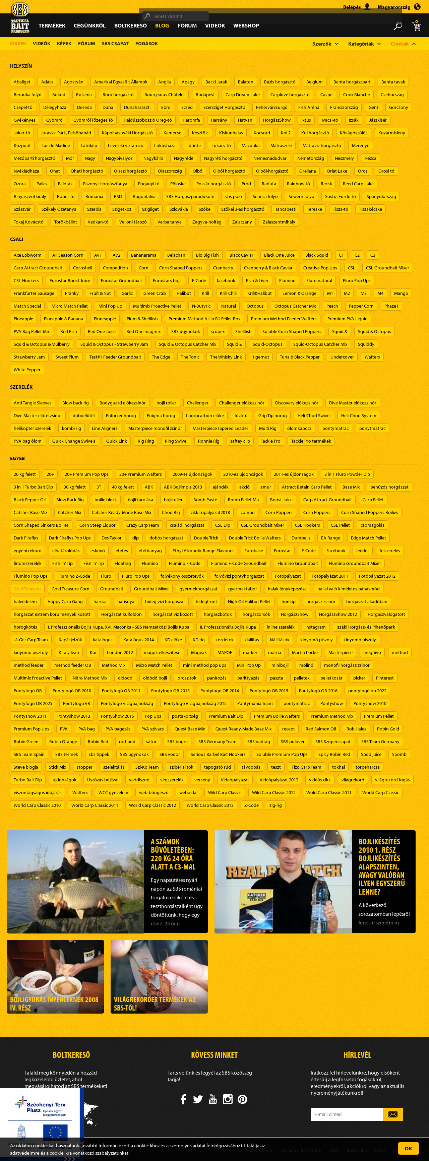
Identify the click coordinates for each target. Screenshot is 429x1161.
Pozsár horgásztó (213, 184)
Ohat (55, 171)
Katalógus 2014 (138, 640)
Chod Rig (171, 512)
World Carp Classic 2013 (210, 805)
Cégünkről (90, 25)
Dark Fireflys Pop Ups (70, 538)
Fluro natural (319, 280)
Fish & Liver (257, 280)
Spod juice (371, 754)
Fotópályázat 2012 (377, 576)
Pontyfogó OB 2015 (269, 691)
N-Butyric (201, 306)
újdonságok (64, 780)
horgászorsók (256, 614)
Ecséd (187, 107)
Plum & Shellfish (142, 319)
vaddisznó (139, 780)
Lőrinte (193, 145)
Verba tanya (170, 222)
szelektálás (114, 767)
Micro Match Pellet (70, 306)
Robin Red (98, 741)
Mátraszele (281, 145)
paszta (276, 678)
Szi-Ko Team (147, 767)
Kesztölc (200, 133)
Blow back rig (75, 403)
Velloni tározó (133, 222)
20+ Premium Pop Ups (87, 474)
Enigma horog (161, 415)
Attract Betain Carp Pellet (307, 487)
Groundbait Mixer (151, 589)
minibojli (280, 665)
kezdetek (225, 640)
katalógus (103, 640)
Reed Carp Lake (358, 184)
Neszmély (344, 158)
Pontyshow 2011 (30, 716)
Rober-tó (66, 196)
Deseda (84, 107)
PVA (64, 729)
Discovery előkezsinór (296, 403)
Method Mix (113, 665)
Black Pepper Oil (30, 500)
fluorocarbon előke (205, 415)
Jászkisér (378, 120)
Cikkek (18, 43)
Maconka (251, 145)
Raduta (269, 184)
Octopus (255, 306)
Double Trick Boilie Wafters (255, 538)
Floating (123, 563)
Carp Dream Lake (243, 94)
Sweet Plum (67, 357)
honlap (289, 601)
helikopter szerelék (32, 428)
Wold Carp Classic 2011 (329, 792)
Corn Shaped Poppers (180, 268)
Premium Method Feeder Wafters (284, 319)
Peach (332, 306)
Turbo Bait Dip (28, 780)
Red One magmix (143, 331)
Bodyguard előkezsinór (123, 403)
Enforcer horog (121, 415)
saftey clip (240, 441)
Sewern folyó (301, 196)
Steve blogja (26, 767)
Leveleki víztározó (125, 145)
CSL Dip (222, 525)
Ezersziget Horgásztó (224, 107)
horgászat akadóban (366, 601)
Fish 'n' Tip (62, 563)
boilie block (106, 500)
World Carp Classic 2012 (152, 805)
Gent (373, 107)
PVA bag (86, 729)
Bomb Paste (205, 500)
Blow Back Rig (70, 500)
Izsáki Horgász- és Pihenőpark (365, 627)
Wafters (372, 357)
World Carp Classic (380, 792)
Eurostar (282, 550)
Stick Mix (57, 767)
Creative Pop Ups (320, 268)
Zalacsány (242, 222)
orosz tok (187, 678)
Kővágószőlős (354, 133)
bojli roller (166, 403)
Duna (108, 107)
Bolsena (84, 94)
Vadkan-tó (98, 222)
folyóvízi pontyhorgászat (239, 576)
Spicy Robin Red (334, 754)
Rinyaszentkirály (30, 196)
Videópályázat (235, 780)
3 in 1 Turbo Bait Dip (33, 487)
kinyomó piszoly (316, 640)
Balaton (245, 82)
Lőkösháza (165, 145)
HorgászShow (277, 120)
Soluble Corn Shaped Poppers (291, 331)
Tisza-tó (340, 209)
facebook (226, 280)
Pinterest (385, 678)
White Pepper (27, 370)
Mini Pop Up (110, 306)
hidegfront (206, 601)
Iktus (306, 120)
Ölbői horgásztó (229, 171)
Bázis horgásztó (280, 82)
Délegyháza (54, 107)
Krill (205, 293)
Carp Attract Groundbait (38, 268)
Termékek (52, 25)
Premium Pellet (379, 716)
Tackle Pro (271, 441)
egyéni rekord (28, 550)
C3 (372, 255)
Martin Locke (305, 652)
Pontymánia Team (255, 703)
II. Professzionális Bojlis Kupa (228, 627)
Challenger (197, 403)
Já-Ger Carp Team (31, 640)
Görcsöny (398, 107)
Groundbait (111, 589)
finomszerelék (28, 563)
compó (248, 512)
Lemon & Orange (299, 293)
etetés (122, 550)
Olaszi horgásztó (130, 171)
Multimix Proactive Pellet (157, 306)
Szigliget (150, 209)
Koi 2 (286, 133)
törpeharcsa (368, 767)
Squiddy (366, 344)
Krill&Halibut (259, 293)
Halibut (184, 293)
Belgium (314, 82)
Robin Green (26, 741)
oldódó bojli (155, 678)
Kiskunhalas (231, 133)
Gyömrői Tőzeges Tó (93, 120)
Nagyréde (183, 158)
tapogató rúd (217, 767)
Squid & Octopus (374, 331)
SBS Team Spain (29, 754)
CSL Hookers (26, 280)
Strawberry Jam (29, 357)
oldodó (125, 678)
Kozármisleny (391, 133)
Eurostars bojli (167, 280)
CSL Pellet (340, 525)
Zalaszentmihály (279, 222)
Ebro (166, 107)
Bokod (58, 94)
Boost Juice (281, 500)
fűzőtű (241, 415)
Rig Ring (146, 441)
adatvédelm (22, 1153)
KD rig (199, 640)
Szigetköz (121, 209)
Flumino (287, 280)
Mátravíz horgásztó (322, 145)
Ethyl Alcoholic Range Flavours (203, 550)
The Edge (161, 357)
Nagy (90, 158)
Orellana (307, 171)
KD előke (173, 640)
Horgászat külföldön (121, 614)
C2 (357, 255)
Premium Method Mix (332, 716)
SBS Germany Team (217, 741)
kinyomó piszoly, (360, 640)
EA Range (330, 538)
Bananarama (144, 255)
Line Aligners (105, 428)
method (400, 652)
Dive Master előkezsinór (352, 403)
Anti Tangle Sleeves (33, 403)
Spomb (399, 754)
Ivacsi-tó (330, 120)
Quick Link (116, 441)
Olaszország (170, 171)
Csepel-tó (23, 107)
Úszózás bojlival (102, 780)
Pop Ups (153, 716)
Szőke (204, 209)
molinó (306, 665)
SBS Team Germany (380, 741)
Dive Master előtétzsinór (38, 415)
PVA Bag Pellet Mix (32, 331)
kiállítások (280, 640)
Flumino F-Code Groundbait (239, 563)
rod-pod (127, 741)
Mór (70, 158)
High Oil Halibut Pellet (249, 601)
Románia (94, 196)
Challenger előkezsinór (241, 403)
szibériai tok (181, 767)
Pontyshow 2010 (370, 703)
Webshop (246, 25)
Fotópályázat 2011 (330, 576)
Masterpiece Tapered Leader (220, 428)
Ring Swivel (176, 441)
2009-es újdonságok (192, 474)
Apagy (188, 82)
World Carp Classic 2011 (94, 805)
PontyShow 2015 (117, 716)
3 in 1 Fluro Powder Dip (347, 474)
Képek (64, 43)
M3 (364, 293)
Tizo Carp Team (306, 767)
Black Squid (316, 255)
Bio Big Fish (207, 255)
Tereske (314, 209)
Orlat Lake (337, 171)
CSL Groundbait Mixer (387, 268)
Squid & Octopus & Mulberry (42, 344)
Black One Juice (279, 255)
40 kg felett (123, 487)
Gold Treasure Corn (70, 589)
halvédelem (25, 601)
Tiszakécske (370, 209)
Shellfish (243, 331)
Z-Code (251, 805)
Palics (42, 184)
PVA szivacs (152, 729)
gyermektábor (242, 589)
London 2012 (120, 652)
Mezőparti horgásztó (34, 158)
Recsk (326, 184)
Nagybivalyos (119, 158)
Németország (310, 158)
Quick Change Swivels (74, 441)
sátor (151, 741)
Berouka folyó (28, 94)
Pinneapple (105, 319)
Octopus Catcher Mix (295, 306)
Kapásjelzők (70, 640)
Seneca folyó (265, 196)
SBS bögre (177, 741)
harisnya (125, 601)
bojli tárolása (140, 500)
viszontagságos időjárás (38, 792)
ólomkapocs (299, 428)
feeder (362, 550)
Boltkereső (130, 25)
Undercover (342, 357)
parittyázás (248, 678)
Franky (72, 293)
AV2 (116, 255)
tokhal (338, 767)
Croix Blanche (356, 94)
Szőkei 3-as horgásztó (242, 209)
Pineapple (23, 319)
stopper (85, 767)
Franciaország (344, 107)
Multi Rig (268, 428)
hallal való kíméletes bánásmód (348, 589)
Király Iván (69, 652)
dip (135, 538)
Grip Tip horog (272, 415)
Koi (93, 652)
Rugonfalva (144, 196)
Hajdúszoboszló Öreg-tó (148, 120)
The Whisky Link (226, 357)
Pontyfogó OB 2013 (170, 691)
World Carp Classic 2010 (37, 805)
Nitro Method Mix (90, 678)
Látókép (89, 145)
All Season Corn (67, 255)
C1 (341, 255)
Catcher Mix (69, 512)
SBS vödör (170, 754)
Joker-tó (22, 133)
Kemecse (172, 133)
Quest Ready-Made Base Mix (243, 729)
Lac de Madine (56, 145)
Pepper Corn (361, 306)
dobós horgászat (166, 538)
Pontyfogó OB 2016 (318, 691)
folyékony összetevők (182, 576)
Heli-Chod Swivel (314, 415)
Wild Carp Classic (224, 792)
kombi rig (71, 428)
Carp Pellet (373, 500)
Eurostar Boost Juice (70, 280)
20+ (50, 474)
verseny (202, 780)
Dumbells (301, 538)
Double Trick (206, 538)
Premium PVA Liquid (347, 319)
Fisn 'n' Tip (93, 563)
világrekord (353, 780)
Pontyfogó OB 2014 (219, 691)
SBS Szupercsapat (333, 741)
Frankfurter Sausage (34, 293)
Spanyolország (381, 196)
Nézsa (370, 158)
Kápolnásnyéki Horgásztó (127, 133)
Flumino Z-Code (74, 576)
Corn (143, 268)
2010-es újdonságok (243, 474)
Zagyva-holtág (207, 222)
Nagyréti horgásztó (223, 158)
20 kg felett (25, 474)
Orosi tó (386, 171)
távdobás (251, 767)
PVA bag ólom (28, 441)
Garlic (127, 293)
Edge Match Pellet (368, 538)
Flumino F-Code (184, 563)
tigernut (261, 357)
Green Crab (154, 293)
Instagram (315, 627)
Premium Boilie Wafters (277, 716)
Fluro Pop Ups (357, 280)
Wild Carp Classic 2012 (274, 792)
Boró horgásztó (118, 94)
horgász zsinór (320, 601)
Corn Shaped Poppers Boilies (369, 512)
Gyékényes (25, 120)
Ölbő (197, 171)
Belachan (176, 255)
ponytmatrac (372, 428)
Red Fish (68, 331)
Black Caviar (241, 255)
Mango (401, 293)
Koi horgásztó (315, 133)
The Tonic (190, 357)
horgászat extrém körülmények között (52, 614)
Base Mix (351, 487)
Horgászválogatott (386, 614)
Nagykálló (153, 158)
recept (288, 729)
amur (265, 487)
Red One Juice (102, 331)
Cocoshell (82, 268)
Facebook (336, 550)
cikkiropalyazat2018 (210, 512)
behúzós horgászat (389, 487)
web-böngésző (154, 792)
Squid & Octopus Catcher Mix (187, 344)
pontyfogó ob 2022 (367, 691)
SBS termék (66, 754)
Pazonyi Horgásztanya (105, 184)
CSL (351, 268)
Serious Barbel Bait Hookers (218, 754)
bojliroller (173, 500)
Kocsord (262, 133)
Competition (115, 268)
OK (409, 1148)
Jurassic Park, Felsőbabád (66, 133)
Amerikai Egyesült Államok (120, 82)
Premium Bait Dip (226, 716)
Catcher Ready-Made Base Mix (121, 512)
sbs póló (233, 196)
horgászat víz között (172, 614)
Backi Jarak (216, 82)
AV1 (98, 255)
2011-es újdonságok (294, 474)
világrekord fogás (392, 780)
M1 (330, 293)
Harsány (219, 120)
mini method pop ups (204, 665)
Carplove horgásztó (290, 94)
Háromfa (191, 120)
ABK (149, 487)
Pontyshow (331, 703)
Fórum (187, 25)
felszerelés (390, 550)
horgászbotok (218, 614)
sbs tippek (99, 754)
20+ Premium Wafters (140, 474)
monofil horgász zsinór (347, 665)
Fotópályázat (288, 576)
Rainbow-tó (298, 184)
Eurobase (253, 550)
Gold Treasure (27, 589)
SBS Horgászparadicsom (190, 196)
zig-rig (275, 805)
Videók (215, 25)
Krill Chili (228, 293)
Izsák (354, 120)
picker (359, 678)
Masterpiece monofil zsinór (155, 428)
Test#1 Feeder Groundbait (115, 357)
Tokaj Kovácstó (29, 222)
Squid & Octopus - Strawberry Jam (114, 344)
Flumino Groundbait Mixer (355, 563)
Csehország (392, 94)
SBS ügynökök (185, 331)
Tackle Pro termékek (311, 441)
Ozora (20, 184)
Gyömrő (54, 120)
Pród (246, 184)
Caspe (326, 94)
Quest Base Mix (190, 729)
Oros (363, 171)
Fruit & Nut (100, 293)
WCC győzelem (113, 792)
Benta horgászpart (352, 82)
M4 (380, 293)
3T (99, 487)
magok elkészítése (162, 652)
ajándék (221, 487)
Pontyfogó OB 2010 (72, 691)
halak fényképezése (287, 589)
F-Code (199, 280)
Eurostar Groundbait (121, 280)
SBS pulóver (293, 741)
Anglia (164, 82)
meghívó (372, 652)
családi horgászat (187, 525)
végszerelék (172, 780)
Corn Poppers (279, 512)
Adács (47, 82)
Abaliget (22, 82)
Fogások (146, 43)
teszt (276, 767)
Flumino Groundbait (298, 563)
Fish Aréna (308, 107)
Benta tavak (393, 82)
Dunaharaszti (137, 107)
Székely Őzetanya (59, 209)
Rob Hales (356, 729)
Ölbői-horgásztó (272, 171)
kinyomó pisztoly (31, 652)
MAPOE (225, 652)
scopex (218, 331)
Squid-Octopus (268, 344)
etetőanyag (150, 550)
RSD (118, 196)
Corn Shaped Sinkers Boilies (41, 525)
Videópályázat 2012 (279, 780)
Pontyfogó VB (76, 703)
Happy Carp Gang (65, 601)
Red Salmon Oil (321, 729)
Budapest (205, 94)
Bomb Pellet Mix (243, 500)
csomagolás (372, 525)
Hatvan (245, 120)
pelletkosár (331, 678)
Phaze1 (391, 306)
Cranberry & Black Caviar (268, 268)
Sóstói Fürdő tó (340, 196)
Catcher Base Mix (30, 512)
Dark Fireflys (26, 538)
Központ (22, 145)
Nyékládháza (26, 171)
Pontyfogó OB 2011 (121, 691)
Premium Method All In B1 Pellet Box (204, 319)
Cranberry (223, 268)
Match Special (27, 306)
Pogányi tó (149, 184)
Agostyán (73, 82)
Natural (228, 306)
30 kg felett (75, 487)
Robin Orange (63, 741)
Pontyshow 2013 (73, 716)
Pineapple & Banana (63, 319)
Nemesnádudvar (270, 158)
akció (244, 487)
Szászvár (22, 209)
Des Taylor (112, 538)
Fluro (106, 576)
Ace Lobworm (28, 255)
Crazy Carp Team (142, 525)
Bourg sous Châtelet (164, 94)
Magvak (199, 652)
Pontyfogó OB (28, 691)
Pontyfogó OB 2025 (33, 703)
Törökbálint (65, 222)
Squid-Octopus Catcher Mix (320, 344)
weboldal (188, 792)
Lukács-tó (221, 145)
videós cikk (320, 780)
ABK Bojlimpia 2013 (183, 487)
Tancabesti (285, 209)
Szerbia (94, 209)
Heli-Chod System (358, 415)
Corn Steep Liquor (97, 525)
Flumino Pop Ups (31, 576)
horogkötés (25, 627)
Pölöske (178, 184)
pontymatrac (335, 428)
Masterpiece (340, 652)
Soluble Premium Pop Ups (282, 754)
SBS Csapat (115, 43)
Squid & (339, 331)
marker (250, 652)
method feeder (29, 665)
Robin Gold (388, 729)
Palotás (65, 184)
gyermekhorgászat (199, 589)
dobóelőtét (84, 415)
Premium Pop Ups (31, 729)
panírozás (217, 678)
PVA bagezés (118, 729)
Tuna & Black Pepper (300, 357)
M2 (347, 293)
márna (274, 652)
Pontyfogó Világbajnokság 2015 (195, 703)
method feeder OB (72, 665)
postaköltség (185, 716)
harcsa (100, 601)
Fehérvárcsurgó (272, 107)
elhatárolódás (66, 550)
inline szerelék (281, 627)
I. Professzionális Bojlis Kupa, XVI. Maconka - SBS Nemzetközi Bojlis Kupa (118, 627)
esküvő (97, 550)
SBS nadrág (258, 741)
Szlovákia (179, 209)
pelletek (302, 678)
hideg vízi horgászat (165, 601)
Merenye (360, 145)
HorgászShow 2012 (338, 614)
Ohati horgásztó (87, 171)
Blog (162, 25)
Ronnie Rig (209, 441)
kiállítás (251, 640)
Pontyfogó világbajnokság (127, 703)
